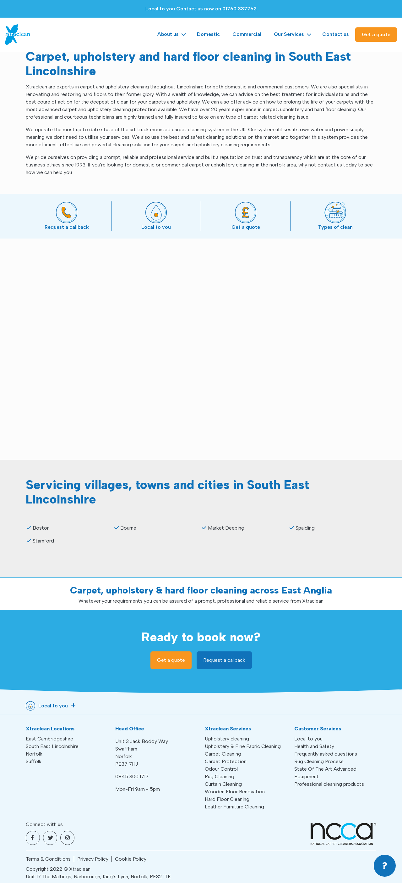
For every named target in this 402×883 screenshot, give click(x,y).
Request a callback (224, 660)
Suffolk (33, 761)
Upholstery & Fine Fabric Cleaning (243, 746)
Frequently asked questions (325, 754)
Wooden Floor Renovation (235, 792)
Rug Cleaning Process (319, 761)
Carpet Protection (226, 761)
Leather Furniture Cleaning (234, 807)
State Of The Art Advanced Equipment (325, 772)
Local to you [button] (53, 706)
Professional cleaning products (329, 784)
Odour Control (221, 769)
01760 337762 (239, 9)
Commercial (246, 34)
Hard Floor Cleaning (227, 799)
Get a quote (376, 34)
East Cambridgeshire (49, 739)
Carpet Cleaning (223, 754)
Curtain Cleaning (223, 784)
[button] (385, 866)
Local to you (160, 9)
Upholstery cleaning (227, 739)
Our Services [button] (289, 34)
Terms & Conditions (48, 859)
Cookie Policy (130, 859)
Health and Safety (314, 746)
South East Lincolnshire (52, 746)
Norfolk (34, 754)
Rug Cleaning (219, 776)
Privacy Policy (92, 859)
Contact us (335, 34)
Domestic (208, 34)
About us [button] (168, 34)
